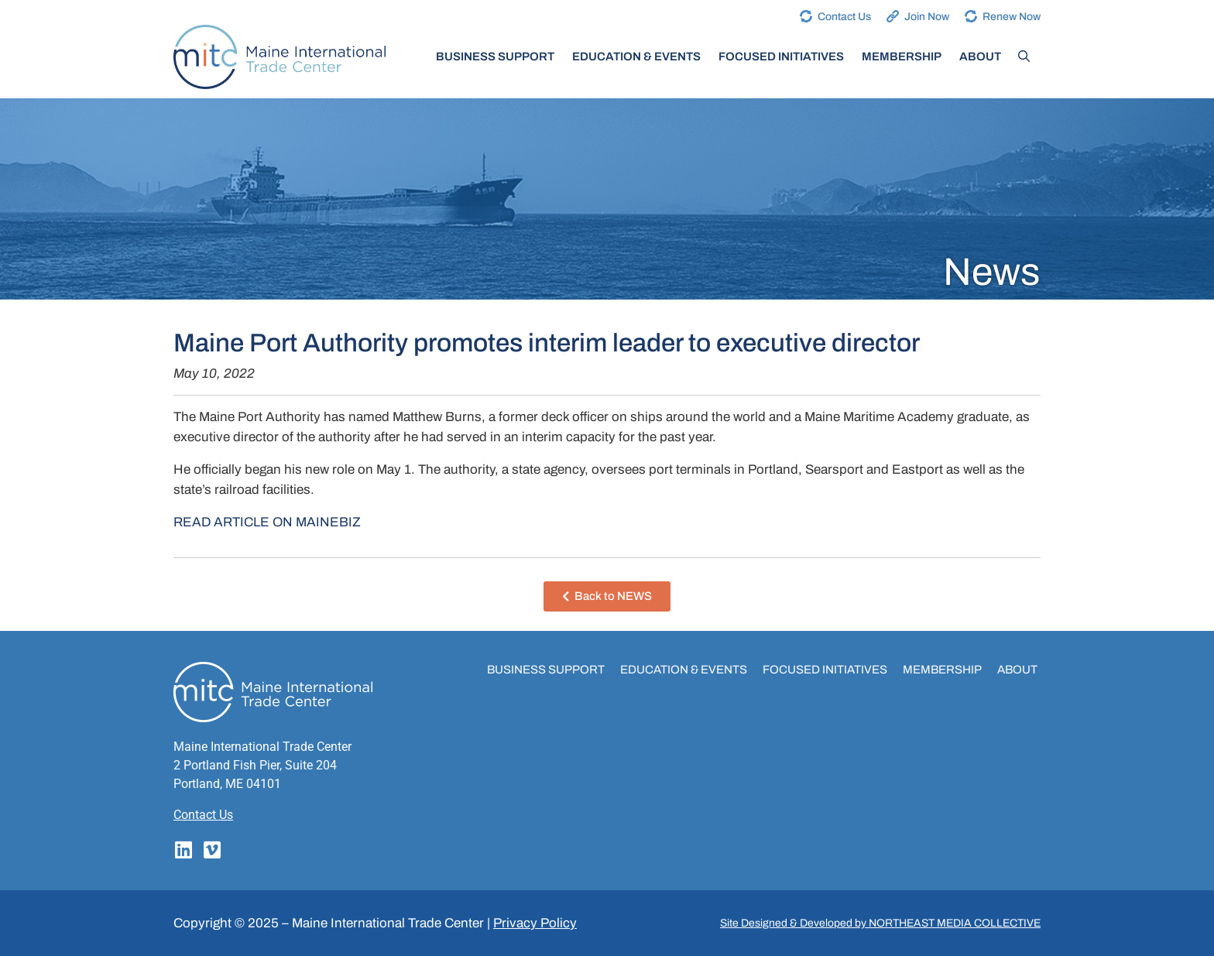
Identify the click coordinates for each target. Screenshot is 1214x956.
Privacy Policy (535, 923)
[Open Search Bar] (1024, 56)
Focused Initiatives (781, 56)
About (980, 56)
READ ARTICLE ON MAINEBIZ (267, 522)
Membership (901, 56)
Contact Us (844, 16)
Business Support (495, 56)
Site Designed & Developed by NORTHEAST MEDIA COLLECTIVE (880, 923)
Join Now (926, 16)
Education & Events (636, 56)
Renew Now (1012, 16)
